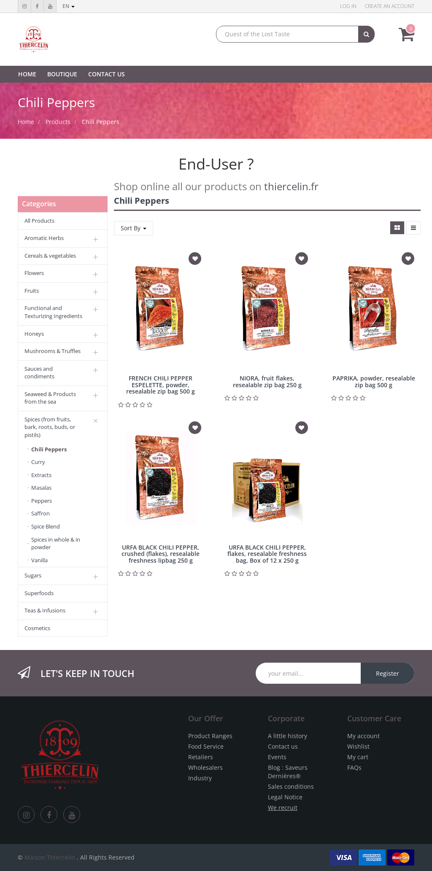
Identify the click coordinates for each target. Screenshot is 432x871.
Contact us (283, 746)
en (68, 6)
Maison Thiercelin (49, 857)
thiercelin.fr (291, 186)
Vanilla (39, 560)
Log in (348, 6)
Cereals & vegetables (50, 255)
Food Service (206, 746)
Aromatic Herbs (44, 238)
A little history (287, 736)
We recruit (282, 808)
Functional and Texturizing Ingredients (53, 312)
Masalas (41, 487)
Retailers (200, 757)
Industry (200, 778)
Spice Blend (45, 526)
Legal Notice (285, 797)
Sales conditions (291, 786)
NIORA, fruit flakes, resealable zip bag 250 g (267, 381)
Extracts (41, 475)
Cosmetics (37, 628)
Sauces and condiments (39, 372)
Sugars (32, 575)
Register (387, 673)
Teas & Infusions (44, 610)
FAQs (354, 767)
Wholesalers (205, 767)
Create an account (389, 6)
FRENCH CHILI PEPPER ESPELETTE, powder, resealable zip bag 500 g (160, 384)
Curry (38, 462)
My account (363, 736)
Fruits (31, 290)
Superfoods (39, 593)
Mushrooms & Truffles (52, 351)
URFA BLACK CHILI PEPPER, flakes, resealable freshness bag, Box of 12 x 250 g (267, 553)
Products (58, 122)
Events (277, 757)
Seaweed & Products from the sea (50, 398)
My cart (357, 757)
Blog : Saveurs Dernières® (288, 771)
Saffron (40, 513)
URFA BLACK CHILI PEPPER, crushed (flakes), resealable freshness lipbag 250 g (161, 553)
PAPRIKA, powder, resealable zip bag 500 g (373, 381)
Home (26, 122)
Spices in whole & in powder (55, 543)
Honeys (34, 333)
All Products (39, 220)
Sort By (133, 228)
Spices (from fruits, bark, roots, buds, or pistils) (49, 427)
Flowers (34, 273)
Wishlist (358, 746)
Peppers (41, 500)
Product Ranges (210, 736)
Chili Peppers (100, 122)
